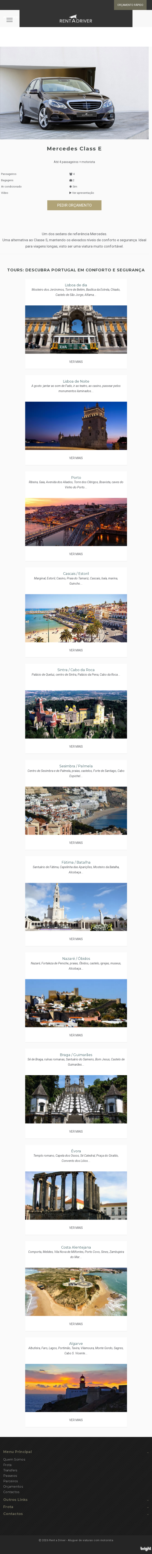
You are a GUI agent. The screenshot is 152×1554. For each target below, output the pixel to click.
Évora (76, 1151)
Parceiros (10, 1481)
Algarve (76, 1344)
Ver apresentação (81, 192)
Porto (76, 478)
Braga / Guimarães (76, 1055)
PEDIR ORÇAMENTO (74, 205)
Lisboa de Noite (76, 381)
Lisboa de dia (76, 285)
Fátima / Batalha (76, 862)
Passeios (10, 1476)
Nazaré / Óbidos (76, 959)
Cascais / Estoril (76, 574)
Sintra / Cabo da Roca (76, 670)
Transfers (10, 1470)
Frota (7, 1465)
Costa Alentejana (76, 1247)
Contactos (11, 1492)
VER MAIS (76, 362)
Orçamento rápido (130, 5)
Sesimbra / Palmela (76, 766)
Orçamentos (13, 1487)
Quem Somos (14, 1459)
